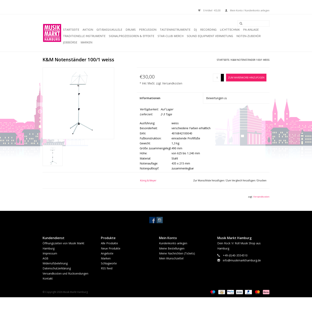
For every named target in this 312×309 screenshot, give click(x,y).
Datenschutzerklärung (57, 268)
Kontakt (48, 278)
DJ (195, 29)
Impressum (50, 253)
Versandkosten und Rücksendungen (65, 273)
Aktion (88, 29)
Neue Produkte (110, 248)
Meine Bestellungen (171, 248)
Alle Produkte (109, 243)
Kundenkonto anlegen (173, 243)
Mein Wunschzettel (171, 258)
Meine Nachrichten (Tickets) (177, 253)
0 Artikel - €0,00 (209, 10)
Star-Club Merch (170, 36)
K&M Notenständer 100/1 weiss (250, 60)
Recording (208, 29)
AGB (45, 258)
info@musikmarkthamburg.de (242, 260)
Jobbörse (70, 42)
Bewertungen (216, 98)
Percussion (147, 29)
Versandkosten (172, 83)
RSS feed (106, 268)
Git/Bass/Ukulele (109, 29)
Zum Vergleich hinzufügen (241, 180)
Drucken (261, 180)
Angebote (107, 253)
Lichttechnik (230, 29)
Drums (131, 29)
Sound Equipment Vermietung (210, 36)
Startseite (71, 29)
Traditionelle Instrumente (84, 36)
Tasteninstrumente (175, 29)
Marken (86, 42)
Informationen (150, 98)
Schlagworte (109, 263)
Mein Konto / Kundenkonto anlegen (247, 10)
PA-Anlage (251, 29)
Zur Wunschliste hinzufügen (209, 180)
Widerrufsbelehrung (55, 263)
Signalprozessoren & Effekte (131, 36)
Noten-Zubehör (248, 36)
